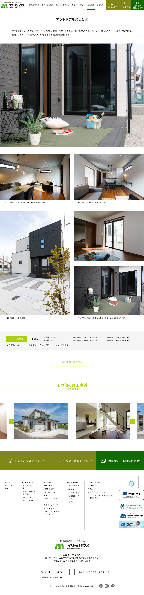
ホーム (7, 482)
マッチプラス (30, 345)
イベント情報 (95, 482)
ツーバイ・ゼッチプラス (52, 512)
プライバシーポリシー (98, 492)
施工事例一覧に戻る (72, 362)
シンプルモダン (64, 345)
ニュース (93, 489)
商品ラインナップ (78, 4)
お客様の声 (49, 489)
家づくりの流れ (29, 500)
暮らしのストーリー (52, 499)
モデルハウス (14, 345)
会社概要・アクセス (74, 497)
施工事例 (48, 485)
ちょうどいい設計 (29, 486)
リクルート (73, 502)
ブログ (92, 485)
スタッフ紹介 (74, 492)
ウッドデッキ (46, 345)
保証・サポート (29, 497)
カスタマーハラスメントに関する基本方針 (102, 496)
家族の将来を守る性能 (29, 492)
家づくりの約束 (48, 4)
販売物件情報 (34, 4)
